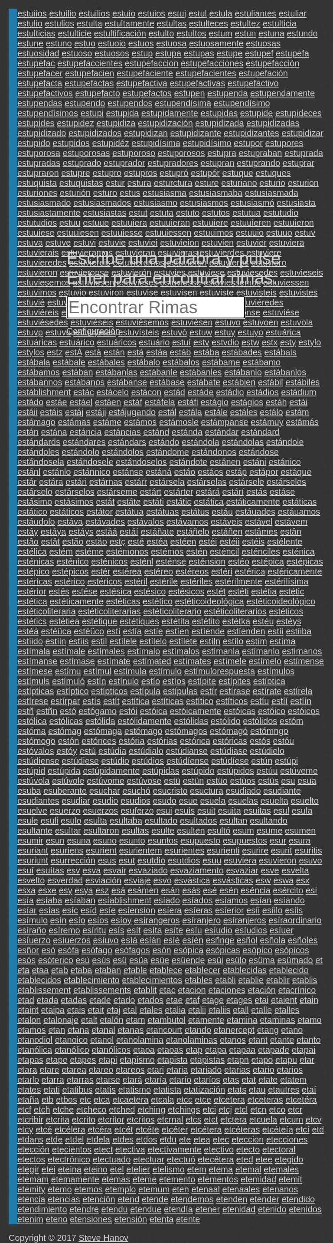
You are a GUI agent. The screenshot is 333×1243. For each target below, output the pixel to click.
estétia (264, 591)
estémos (167, 551)
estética (32, 601)
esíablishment (124, 900)
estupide (256, 113)
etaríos (207, 1079)
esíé (171, 940)
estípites (235, 681)
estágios (247, 402)
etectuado (111, 1159)
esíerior (229, 910)
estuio (123, 13)
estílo (233, 641)
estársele (246, 482)
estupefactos (146, 93)
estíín (300, 701)
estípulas (180, 691)
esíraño (31, 930)
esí (311, 890)
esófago (97, 950)
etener (207, 1209)
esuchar (104, 790)
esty (288, 342)
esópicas (223, 950)
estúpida (64, 771)
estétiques (139, 621)
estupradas (38, 163)
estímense (304, 661)
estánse (128, 472)
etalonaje (60, 1020)
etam (135, 1020)
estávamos (187, 521)
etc (85, 1099)
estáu (222, 511)
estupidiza (115, 123)
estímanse (37, 661)
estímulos (276, 671)
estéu (263, 621)
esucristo (170, 790)
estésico (150, 591)
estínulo (123, 681)
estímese (34, 671)
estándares (84, 442)
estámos (140, 422)
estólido (226, 721)
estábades (242, 352)
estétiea (64, 621)
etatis (105, 1089)
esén (228, 890)
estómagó (229, 731)
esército (288, 890)
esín (58, 920)
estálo (271, 412)
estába (206, 352)
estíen (177, 631)
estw (250, 342)
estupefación (262, 73)
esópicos (292, 950)
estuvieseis (301, 272)
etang (268, 1030)
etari (155, 1069)
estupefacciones (212, 63)
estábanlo (243, 372)
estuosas (263, 43)
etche (63, 1109)
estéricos (104, 581)
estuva (30, 242)
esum (243, 830)
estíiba (298, 631)
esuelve (32, 810)
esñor (28, 950)
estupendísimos (47, 113)
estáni (254, 462)
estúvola (33, 780)
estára (51, 482)
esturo (105, 193)
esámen (143, 890)
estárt (150, 492)
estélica (32, 551)
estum (220, 33)
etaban (108, 970)
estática (209, 501)
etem (196, 1169)
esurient (101, 850)
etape (57, 1060)
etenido (272, 1209)
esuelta (274, 800)
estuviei (143, 242)
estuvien (218, 242)
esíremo (64, 930)
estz (55, 352)
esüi (215, 960)
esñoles (303, 940)
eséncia (256, 890)
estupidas (219, 113)
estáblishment (44, 392)
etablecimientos (152, 980)
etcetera (229, 1099)
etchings (184, 1109)
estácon (146, 392)
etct (211, 1119)
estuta (161, 212)
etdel (74, 1139)
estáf (133, 402)
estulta (89, 23)
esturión (75, 193)
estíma (283, 641)
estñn (46, 711)
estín (96, 681)
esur (278, 840)
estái (298, 402)
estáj (74, 412)
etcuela (263, 1119)
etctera (233, 1119)
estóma (31, 731)
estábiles (302, 382)
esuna (79, 840)
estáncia (85, 432)
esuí (25, 870)
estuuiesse (122, 232)
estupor (248, 143)
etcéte (147, 1129)
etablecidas (245, 970)
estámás (302, 422)
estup (142, 53)
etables (199, 980)
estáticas (299, 501)
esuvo (310, 860)
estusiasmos (204, 203)
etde (54, 1139)
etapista (172, 1060)
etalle (261, 1010)
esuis (184, 810)
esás (191, 890)
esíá (129, 940)
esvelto (31, 880)
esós (26, 960)
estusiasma (164, 193)
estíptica (269, 681)
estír (208, 691)
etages (239, 1000)
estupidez (75, 123)
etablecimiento (92, 980)
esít (133, 930)
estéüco (89, 631)
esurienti (223, 850)
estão (72, 541)
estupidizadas (272, 123)
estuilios (94, 13)
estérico (70, 581)
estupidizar (302, 133)
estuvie (112, 242)
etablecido (289, 970)
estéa (157, 541)
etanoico (71, 1040)
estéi (208, 541)
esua (306, 780)
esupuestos (245, 840)
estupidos (71, 143)
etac (167, 990)
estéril (135, 581)
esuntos (162, 840)
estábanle (158, 372)
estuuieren (251, 222)
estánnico (92, 472)
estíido (30, 641)
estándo (163, 442)
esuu (211, 860)
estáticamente (253, 501)
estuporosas (86, 153)
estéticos (286, 611)
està (93, 352)
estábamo (261, 362)
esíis (294, 910)
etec (221, 1139)
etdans (30, 1139)
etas (231, 1079)
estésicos (186, 591)
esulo (71, 820)
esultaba (125, 820)
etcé (44, 1129)
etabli (225, 980)
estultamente (129, 23)
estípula (145, 691)
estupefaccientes (89, 63)
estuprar (298, 163)
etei (49, 1169)
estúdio (115, 761)
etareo (101, 1069)
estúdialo (146, 751)
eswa (283, 880)
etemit (290, 1179)
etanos (233, 1040)
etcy (25, 1129)
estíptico (72, 691)
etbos (66, 1099)
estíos (174, 681)
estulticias (36, 33)
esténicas (35, 561)
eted (244, 1159)
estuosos (112, 53)
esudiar (76, 800)
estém (60, 551)
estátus (195, 511)
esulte (162, 830)
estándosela (40, 462)
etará (132, 1079)
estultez (245, 23)
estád (174, 392)
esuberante (65, 790)
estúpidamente (111, 771)
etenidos (305, 1209)
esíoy (121, 920)
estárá (208, 492)
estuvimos (36, 292)
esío (77, 920)
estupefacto (97, 93)
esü (120, 960)
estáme (107, 422)
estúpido (198, 771)
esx (303, 880)
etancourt (164, 1030)
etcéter (174, 1129)
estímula (130, 671)
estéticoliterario (172, 611)
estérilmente (238, 581)
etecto (248, 1149)
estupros (140, 173)
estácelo (112, 392)
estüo (217, 780)
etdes (123, 1139)
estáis (51, 412)
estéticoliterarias (109, 611)
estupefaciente (145, 73)
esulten (191, 830)
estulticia (280, 23)
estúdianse (187, 751)
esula (302, 810)
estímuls (33, 681)
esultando (268, 820)
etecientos (71, 1149)
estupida (122, 113)
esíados (197, 900)
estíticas (167, 701)
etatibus (77, 1089)
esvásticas (232, 880)
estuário (154, 342)
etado (124, 1000)
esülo (235, 960)
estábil (270, 382)
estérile (164, 581)
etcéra (100, 1129)
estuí (181, 342)
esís (116, 930)
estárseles (286, 482)
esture (207, 183)
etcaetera (130, 1099)
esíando (289, 900)
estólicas (66, 721)
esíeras (198, 910)
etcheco (91, 1109)
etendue (145, 1209)
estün (193, 780)
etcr (295, 1109)
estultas (171, 23)
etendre (84, 1209)
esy (65, 890)
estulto (161, 33)
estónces (99, 741)
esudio (105, 800)
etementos (218, 1179)
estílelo (152, 641)
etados (150, 1000)
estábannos (39, 382)
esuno (105, 840)
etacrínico (297, 990)
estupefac (36, 63)
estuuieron (293, 222)
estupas (199, 53)
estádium (298, 392)
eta (23, 970)
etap (194, 1050)
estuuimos (213, 232)
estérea (127, 571)
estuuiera (129, 222)
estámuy (267, 422)
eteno (57, 1219)
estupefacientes (206, 73)
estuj (177, 13)
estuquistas (81, 183)
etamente (206, 1020)
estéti (238, 591)
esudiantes (38, 800)
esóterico (55, 960)
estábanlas (116, 372)
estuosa (171, 43)
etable (135, 970)
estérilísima (286, 581)
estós (260, 741)
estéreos (192, 571)
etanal (103, 1030)
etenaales (241, 1189)
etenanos (280, 1189)
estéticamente (77, 601)
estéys (288, 621)
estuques (273, 173)
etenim (30, 1219)
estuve (58, 242)
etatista (167, 1089)
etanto (309, 1040)
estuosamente (216, 43)
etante (282, 1040)
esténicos (109, 561)
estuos (141, 43)
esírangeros (157, 920)
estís (91, 701)
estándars (127, 442)
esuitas (257, 810)
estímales (106, 651)
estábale (68, 362)
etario (263, 1069)
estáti (153, 501)
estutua (246, 212)
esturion (303, 183)
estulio (29, 23)
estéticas (123, 601)
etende (155, 1199)
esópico (257, 950)
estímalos (181, 651)
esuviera (240, 860)
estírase (234, 691)
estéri (221, 571)
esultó (218, 830)
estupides (36, 123)
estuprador (124, 163)
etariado (206, 1069)
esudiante (282, 790)
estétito (206, 621)
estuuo (279, 232)
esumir (30, 840)
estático (32, 511)
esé (210, 890)
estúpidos (235, 771)
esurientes (184, 850)
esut (126, 860)
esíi (253, 910)
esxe (47, 890)
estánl (28, 472)
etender (264, 1199)
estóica (153, 711)
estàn (114, 352)
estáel (80, 402)
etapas (30, 1060)
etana (78, 1030)
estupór (205, 173)
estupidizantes (251, 133)
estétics (32, 621)
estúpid (31, 771)
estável (258, 521)
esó (49, 950)
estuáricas (37, 342)
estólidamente (145, 721)
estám (297, 412)
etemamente (75, 1179)
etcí (303, 1129)
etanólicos (111, 1050)
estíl (99, 641)
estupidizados (95, 133)
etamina (242, 1020)
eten (180, 1189)
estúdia (112, 751)
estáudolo (36, 521)
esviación (103, 880)
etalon (29, 1020)
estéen (183, 541)
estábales (106, 362)
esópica (188, 950)
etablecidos (39, 980)
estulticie (74, 33)
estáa (156, 352)
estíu (259, 701)
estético (158, 601)
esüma (262, 960)
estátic (179, 501)
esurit (281, 850)
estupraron (38, 173)
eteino (96, 1169)
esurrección (73, 860)
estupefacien (89, 73)
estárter (178, 492)
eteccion (248, 1139)
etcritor (111, 1119)
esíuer (282, 930)
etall (241, 1010)
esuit (206, 810)
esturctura (173, 183)
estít (111, 701)
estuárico (77, 342)
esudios (135, 800)
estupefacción (272, 63)
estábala (33, 362)
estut (138, 212)
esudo (164, 800)
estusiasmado (44, 203)
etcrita (57, 1119)
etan (56, 1030)
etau (257, 1089)
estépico (33, 571)
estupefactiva (141, 83)
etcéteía (277, 1129)
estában (77, 372)
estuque (237, 173)
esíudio (218, 930)
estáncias (122, 432)
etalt (89, 1020)
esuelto (305, 800)
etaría (156, 1079)
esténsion (207, 561)
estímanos (302, 651)
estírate (267, 691)
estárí (233, 492)
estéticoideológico (280, 601)
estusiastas (104, 212)
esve (270, 870)
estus (130, 193)
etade (100, 1000)
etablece (166, 970)
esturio (272, 183)
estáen (108, 402)
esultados (198, 820)
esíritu (94, 930)
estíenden (246, 631)
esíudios (251, 930)
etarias (237, 1069)
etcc (184, 1099)
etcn (258, 1109)
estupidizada (219, 123)
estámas (74, 422)
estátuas (162, 511)
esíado (167, 900)
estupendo (85, 103)
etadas (74, 1000)
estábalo (143, 362)
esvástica (192, 880)
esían (260, 900)
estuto (187, 212)
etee (263, 1159)
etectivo (219, 1149)
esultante (34, 830)
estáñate (157, 531)
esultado (161, 820)
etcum (291, 1119)
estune (30, 43)
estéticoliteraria (46, 611)
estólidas (191, 721)
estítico (199, 701)
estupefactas (89, 83)
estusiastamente (49, 212)
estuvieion (179, 242)
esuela (212, 800)
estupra (221, 153)
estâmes (261, 531)
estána (54, 432)
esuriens (67, 850)
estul (198, 13)
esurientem (140, 850)
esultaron (101, 830)
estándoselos (141, 462)
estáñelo (192, 531)
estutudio (280, 212)
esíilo (272, 910)
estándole (285, 442)
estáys (81, 531)
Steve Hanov (104, 1238)
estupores (284, 143)
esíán (150, 940)
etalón (112, 1020)
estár (26, 482)
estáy (27, 531)
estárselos (75, 492)
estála (190, 412)
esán (170, 890)
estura (139, 183)
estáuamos (299, 511)
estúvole (68, 780)
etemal (248, 1169)
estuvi (84, 242)
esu (288, 780)
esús (101, 960)
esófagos (132, 950)
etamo (309, 1020)
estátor (99, 511)
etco (277, 1109)
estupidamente (169, 113)
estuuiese (36, 232)
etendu (114, 1209)
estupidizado (41, 133)
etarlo (28, 1079)
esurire (255, 850)
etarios (290, 1069)
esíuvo (106, 940)
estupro (106, 173)
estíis (79, 641)
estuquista (37, 183)
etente (188, 1219)
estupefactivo (253, 83)
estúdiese (80, 761)
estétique (99, 621)
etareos (130, 1069)
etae (174, 1000)
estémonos (127, 551)
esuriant (32, 850)
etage (213, 1000)
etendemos (192, 1199)
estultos (191, 33)
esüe (159, 960)
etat (249, 1079)
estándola (200, 442)
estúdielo (267, 751)
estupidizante (196, 133)
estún (261, 761)
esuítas (50, 870)
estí (114, 631)
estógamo (97, 711)
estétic (291, 591)
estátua (129, 511)
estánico (284, 462)
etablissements (102, 990)
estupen (189, 93)
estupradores (172, 163)
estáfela (160, 402)
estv (201, 342)
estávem (291, 521)
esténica (299, 551)
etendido (298, 1199)
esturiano (239, 183)
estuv (304, 232)
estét (216, 591)
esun (55, 840)
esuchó (136, 790)
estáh (276, 402)
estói (128, 711)
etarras (79, 1079)
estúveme (299, 771)
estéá (28, 631)
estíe (153, 631)
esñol (247, 940)
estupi (92, 113)
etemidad (258, 1179)
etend (128, 1199)
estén (196, 551)
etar (307, 1060)
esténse (171, 561)
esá (118, 890)
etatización (204, 1089)
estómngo (269, 731)
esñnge (220, 940)
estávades (105, 521)
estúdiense (38, 761)
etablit (145, 990)
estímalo (143, 651)
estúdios (148, 761)
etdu (168, 1139)
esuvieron (278, 860)
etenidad (239, 1209)
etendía (178, 1209)
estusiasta (296, 203)
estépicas (305, 561)
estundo (302, 33)
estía (132, 631)
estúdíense (187, 761)
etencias (64, 1199)
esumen (300, 830)
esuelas (243, 800)
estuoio (112, 43)
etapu (286, 1060)
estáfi (187, 402)
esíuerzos (72, 940)
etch (42, 1109)
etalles (287, 1010)
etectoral (279, 1149)
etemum (154, 1189)
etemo (60, 1189)
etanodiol (34, 1040)
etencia (31, 1199)
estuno (59, 43)
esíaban (80, 900)
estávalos (145, 521)
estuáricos (116, 342)
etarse (108, 1079)
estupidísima (156, 143)
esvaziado (148, 870)
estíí (279, 701)
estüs (268, 780)
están (28, 432)
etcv (314, 1119)
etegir (28, 1169)
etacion (192, 990)
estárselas (206, 482)
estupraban (260, 153)
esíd (89, 910)
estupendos (130, 103)
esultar (68, 830)
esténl (141, 561)
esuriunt (32, 860)
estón (68, 741)
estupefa (292, 53)
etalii (197, 1010)
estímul (97, 671)
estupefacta (39, 83)
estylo (309, 342)
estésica (115, 591)
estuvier (251, 242)
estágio (215, 402)
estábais (280, 352)
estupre (75, 173)
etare (49, 1069)
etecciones (287, 1139)
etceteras (265, 1099)
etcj (225, 1109)
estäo (96, 541)
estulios (59, 23)
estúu (267, 771)
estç (117, 541)
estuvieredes (41, 262)
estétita (175, 621)
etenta (162, 1219)
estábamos (38, 372)
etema (221, 1169)
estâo (28, 541)
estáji (96, 412)
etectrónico (69, 1159)
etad (25, 1000)
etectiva (130, 1149)
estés (59, 591)
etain (309, 1000)
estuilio (62, 13)
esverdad (65, 880)
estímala (33, 651)
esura (299, 840)
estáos (210, 472)
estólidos (260, 721)
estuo (84, 43)
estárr (136, 482)
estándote (188, 462)
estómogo (36, 741)
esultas (135, 830)
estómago (143, 731)
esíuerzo (34, 940)
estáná (159, 472)
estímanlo (261, 651)
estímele (229, 661)
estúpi (286, 761)
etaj (114, 1010)
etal (130, 1010)
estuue (96, 222)
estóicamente (195, 711)
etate (268, 1079)
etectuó (181, 1159)
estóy (66, 751)
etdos (146, 1139)
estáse (282, 492)
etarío (180, 1079)
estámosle (179, 422)
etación (262, 990)
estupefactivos (45, 93)
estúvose (144, 780)
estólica (32, 721)
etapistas (207, 1060)
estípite (202, 681)
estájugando (132, 412)
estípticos (109, 691)
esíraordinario (294, 920)
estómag (65, 731)
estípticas (35, 691)
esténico (72, 561)
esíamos (231, 900)
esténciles (261, 551)
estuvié (31, 302)
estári (76, 482)
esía (25, 900)
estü (172, 780)
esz (102, 890)
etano (292, 1030)
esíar (26, 910)
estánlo (57, 472)
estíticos (232, 701)
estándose (258, 452)
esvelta (295, 870)
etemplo (120, 1189)
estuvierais (38, 252)
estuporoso (133, 153)
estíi (276, 631)
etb (48, 1099)
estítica (135, 701)
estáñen (227, 531)
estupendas (39, 103)
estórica (195, 741)
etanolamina (139, 1040)
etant (258, 1040)
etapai (304, 1050)
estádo (30, 402)
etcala (162, 1099)
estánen (225, 462)
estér (100, 571)
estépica (267, 561)
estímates (192, 661)
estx (270, 342)
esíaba (49, 900)
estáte (128, 501)
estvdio (225, 342)
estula (220, 13)
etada (48, 1000)
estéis (253, 541)
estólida (100, 721)
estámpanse (224, 422)
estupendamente (282, 93)
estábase (167, 382)
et (319, 960)
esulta (95, 820)
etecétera (216, 1159)
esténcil (224, 551)
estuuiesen (78, 232)
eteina (70, 1169)
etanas (131, 1030)
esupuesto (200, 840)
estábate (203, 382)
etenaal (205, 1189)
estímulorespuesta (219, 671)
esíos (98, 920)
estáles (243, 412)
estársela (167, 482)
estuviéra (64, 302)
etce (203, 1099)
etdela (98, 1139)
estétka (236, 621)
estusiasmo (155, 203)
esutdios (184, 860)
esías (49, 910)
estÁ (73, 352)
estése (85, 591)
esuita (229, 810)
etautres (283, 1089)
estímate (114, 661)
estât (50, 541)
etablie (251, 980)
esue (188, 800)
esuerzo (65, 810)
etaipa (53, 1010)
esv (73, 870)
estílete (183, 641)
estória (132, 741)
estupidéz (110, 143)
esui (164, 810)
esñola (272, 940)
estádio (230, 392)
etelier (138, 1169)
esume (270, 830)
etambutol (166, 1020)
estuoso (77, 53)
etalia (175, 1010)
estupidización (165, 123)
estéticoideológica (209, 601)
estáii (27, 412)
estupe (229, 53)
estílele (123, 641)
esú (83, 960)
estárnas (106, 482)
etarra (53, 1079)
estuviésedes (42, 322)
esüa (138, 960)
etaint (28, 1010)
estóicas (239, 711)
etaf (192, 1000)
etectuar (148, 1159)
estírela (298, 691)
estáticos (67, 511)
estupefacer (40, 73)
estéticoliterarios (235, 611)
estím (256, 641)
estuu (70, 222)
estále (215, 412)
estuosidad (38, 53)
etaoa (144, 1050)
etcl (241, 1109)
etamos (31, 1030)
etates (29, 1089)
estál (167, 412)
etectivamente (174, 1149)
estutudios (37, 222)
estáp (236, 472)
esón (161, 950)
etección (33, 1149)
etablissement (44, 990)
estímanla (221, 651)
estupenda (227, 93)
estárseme (117, 492)
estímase (77, 661)
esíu (194, 930)
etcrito (83, 1119)
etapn (238, 1060)
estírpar (65, 701)
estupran (218, 163)
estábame (221, 362)
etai (261, 1000)
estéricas (34, 581)
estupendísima (183, 103)
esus (107, 860)
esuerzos (100, 810)
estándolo (80, 452)
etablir (278, 980)
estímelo (265, 661)
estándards (38, 442)
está (135, 352)
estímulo (165, 671)
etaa (40, 970)
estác (83, 392)
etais (76, 1010)
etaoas (170, 1050)
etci (209, 1109)
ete (185, 1139)
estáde (201, 392)
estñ (25, 711)
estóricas (229, 741)
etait (96, 1010)
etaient (284, 1000)
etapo (262, 1060)
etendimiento (42, 1209)
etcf (24, 1109)
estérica (250, 571)
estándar (222, 432)
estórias (162, 741)
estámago (36, 422)
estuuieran (170, 222)
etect (103, 1149)
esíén (192, 940)
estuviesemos (43, 282)
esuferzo (137, 810)
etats (237, 1089)
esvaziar (242, 870)
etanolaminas (192, 1040)
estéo (238, 561)
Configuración (93, 331)
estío (150, 681)
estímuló (68, 681)
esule (27, 820)
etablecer (202, 970)
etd (318, 1129)
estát (105, 501)
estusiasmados (102, 203)
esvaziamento (196, 870)
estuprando (258, 163)
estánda (187, 432)
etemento (177, 1179)
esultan (233, 820)
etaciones (226, 990)
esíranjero (201, 920)
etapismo (137, 1060)
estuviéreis (38, 312)
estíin (56, 641)
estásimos (74, 501)
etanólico (72, 1050)
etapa (216, 1050)
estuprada (303, 153)
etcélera (70, 1129)
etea (201, 1139)
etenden (231, 1199)
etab (59, 970)
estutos (216, 212)
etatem (293, 1079)
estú (87, 751)
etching (151, 1109)
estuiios (32, 13)
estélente (284, 541)
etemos (88, 1189)
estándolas (243, 442)
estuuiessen (168, 232)
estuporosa (38, 153)
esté (136, 541)
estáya (53, 531)
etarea (74, 1069)
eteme (145, 1179)
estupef (259, 53)
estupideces (298, 113)
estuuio (250, 232)
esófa (68, 950)
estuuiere (210, 222)
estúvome (105, 780)
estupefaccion (151, 63)
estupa (168, 53)
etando (198, 1030)
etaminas (277, 1020)
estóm (291, 721)
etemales (281, 1169)
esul (281, 810)
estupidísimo (207, 143)
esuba (29, 790)
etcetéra (301, 1099)
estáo (184, 472)
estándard (260, 432)
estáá (106, 531)
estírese (32, 701)
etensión (130, 1219)
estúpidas (161, 771)
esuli (49, 820)
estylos (30, 352)
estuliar (293, 13)
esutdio (151, 860)
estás (256, 492)
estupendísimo (242, 103)
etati (51, 1089)
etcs (194, 1119)
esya (84, 890)
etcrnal (170, 1119)
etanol (102, 1040)
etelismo (168, 1169)
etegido (289, 1159)
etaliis (219, 1010)
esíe (107, 910)
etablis (304, 980)
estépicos (70, 571)
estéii (229, 541)
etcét (123, 1129)
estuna (271, 33)
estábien (239, 382)
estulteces (208, 23)
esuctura (206, 790)
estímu (68, 671)
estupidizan (146, 133)
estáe (56, 402)
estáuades (255, 511)
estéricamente (295, 571)
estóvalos (35, 751)
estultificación (120, 33)
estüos (242, 780)
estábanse (127, 382)
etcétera (206, 1129)
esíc (70, 910)
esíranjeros (244, 920)
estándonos (213, 452)
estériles (196, 581)
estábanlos (285, 372)
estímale (68, 651)
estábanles (201, 372)
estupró (174, 173)
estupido (33, 143)
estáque (296, 472)
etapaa (242, 1050)
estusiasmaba (215, 193)
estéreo (158, 571)
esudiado (243, 790)
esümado (295, 960)
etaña (28, 1099)
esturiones (37, 193)
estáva (70, 521)
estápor (263, 472)
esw (263, 880)
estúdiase (229, 751)
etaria (177, 1069)
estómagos (186, 731)
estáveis (226, 521)
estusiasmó (252, 203)
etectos (31, 1159)
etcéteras (242, 1129)
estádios (262, 392)
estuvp (30, 332)
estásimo (34, 501)
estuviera (286, 242)
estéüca (56, 631)
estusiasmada (271, 193)
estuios (151, 13)
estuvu (58, 332)
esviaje (137, 880)
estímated (152, 661)
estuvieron (37, 272)
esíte (173, 930)
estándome (167, 452)
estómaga (103, 731)
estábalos (181, 362)
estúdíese (230, 761)
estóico (271, 711)
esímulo (32, 920)
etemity (31, 1189)
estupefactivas (197, 83)
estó (68, 711)
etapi (107, 1060)
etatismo (134, 1089)
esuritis (308, 850)
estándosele (89, 462)
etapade (273, 1050)
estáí (129, 531)
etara (27, 1069)
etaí (309, 1089)
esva (91, 870)
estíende (208, 631)
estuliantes (255, 13)
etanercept (234, 1030)
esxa (26, 890)
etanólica (34, 1050)
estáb (180, 352)
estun (245, 33)
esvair (114, 870)
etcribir (30, 1119)
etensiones (91, 1219)
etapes (83, 1060)
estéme (89, 551)
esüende (188, 960)
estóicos (304, 711)
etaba (81, 970)
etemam (33, 1179)
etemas (116, 1179)
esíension (136, 910)
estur (114, 183)
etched (122, 1109)
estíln (209, 641)
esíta (152, 930)
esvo (162, 880)
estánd (156, 432)
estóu (283, 741)
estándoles (38, 452)
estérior (31, 591)
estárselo (34, 492)
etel (117, 1169)
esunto (132, 840)
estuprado (82, 163)
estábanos (84, 382)
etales (150, 1010)
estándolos (123, 452)
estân (290, 531)
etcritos (140, 1119)
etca (102, 1099)
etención (98, 1199)
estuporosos (181, 153)
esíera (170, 910)
